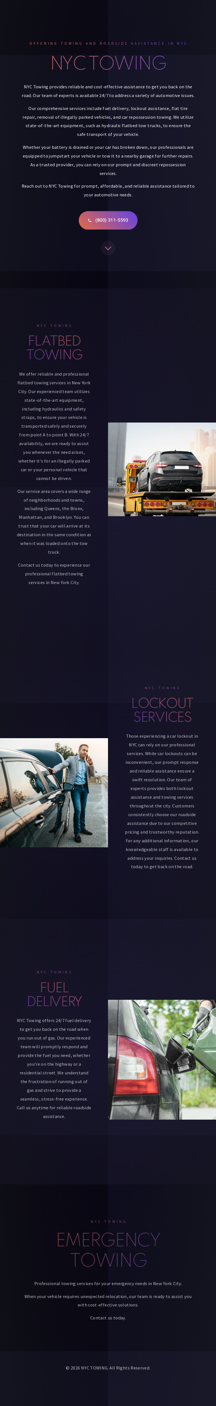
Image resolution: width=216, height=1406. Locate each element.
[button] (108, 221)
